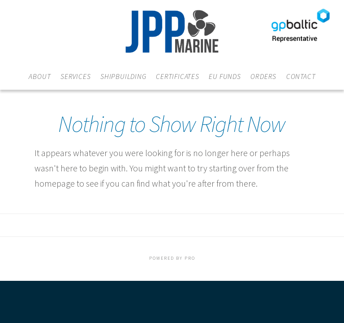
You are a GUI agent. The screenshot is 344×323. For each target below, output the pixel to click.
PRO (190, 258)
